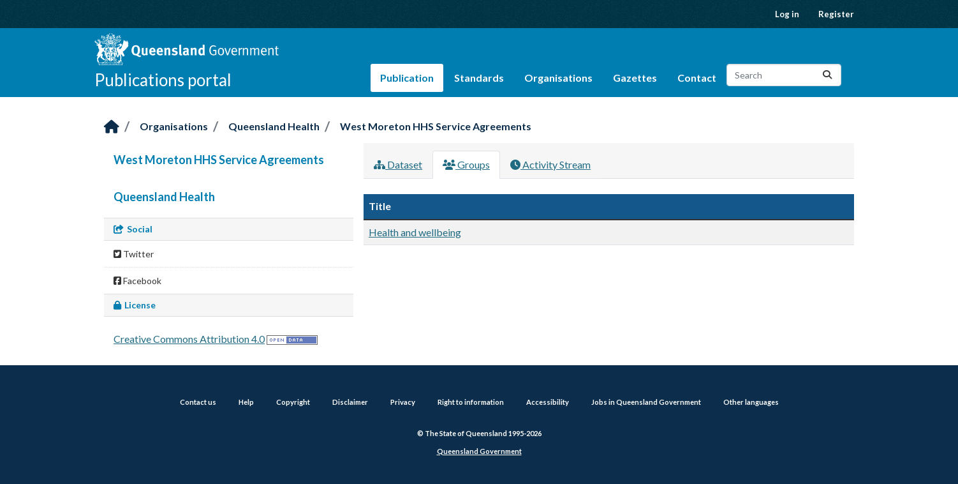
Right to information (471, 402)
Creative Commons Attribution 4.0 (189, 339)
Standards (479, 78)
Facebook (137, 280)
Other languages (751, 402)
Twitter (134, 253)
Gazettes (635, 78)
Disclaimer (350, 402)
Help (246, 402)
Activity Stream (550, 164)
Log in (787, 14)
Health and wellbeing (415, 232)
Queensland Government (479, 451)
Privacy (402, 402)
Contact (696, 78)
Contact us (198, 402)
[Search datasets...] (783, 75)
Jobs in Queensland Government (646, 402)
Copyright (293, 402)
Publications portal (163, 80)
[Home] (111, 127)
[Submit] (827, 75)
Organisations (558, 78)
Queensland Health (274, 126)
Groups (466, 164)
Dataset (398, 164)
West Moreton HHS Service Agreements (435, 126)
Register (836, 14)
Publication (407, 78)
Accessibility (547, 402)
